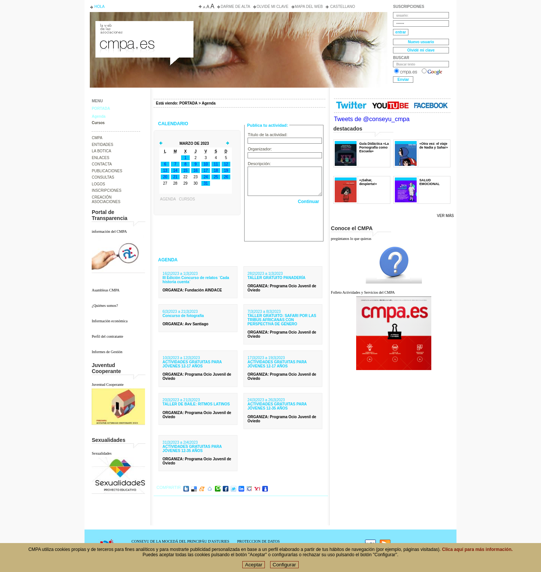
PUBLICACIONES (107, 171)
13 (165, 170)
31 (206, 183)
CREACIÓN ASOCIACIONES (106, 199)
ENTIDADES (102, 145)
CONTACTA (102, 164)
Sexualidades (102, 453)
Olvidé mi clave (273, 7)
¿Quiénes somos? (105, 305)
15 (185, 170)
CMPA (97, 138)
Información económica (109, 321)
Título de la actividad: (267, 134)
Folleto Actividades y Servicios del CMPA (363, 292)
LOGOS (98, 184)
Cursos (98, 123)
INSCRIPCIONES (106, 190)
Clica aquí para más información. (477, 549)
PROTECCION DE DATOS (258, 541)
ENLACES (100, 158)
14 (175, 170)
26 (226, 177)
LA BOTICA (101, 151)
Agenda (99, 116)
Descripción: (259, 163)
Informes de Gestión (107, 352)
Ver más (445, 216)
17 (206, 170)
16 (195, 170)
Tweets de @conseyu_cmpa (372, 119)
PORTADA (101, 108)
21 (175, 177)
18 (216, 170)
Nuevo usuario (421, 42)
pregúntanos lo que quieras (351, 239)
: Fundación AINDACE (192, 290)
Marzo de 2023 (194, 143)
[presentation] (284, 221)
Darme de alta (235, 7)
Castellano (342, 7)
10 (206, 164)
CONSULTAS (103, 177)
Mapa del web (309, 7)
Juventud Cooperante (108, 384)
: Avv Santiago (186, 324)
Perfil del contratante (107, 336)
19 (226, 170)
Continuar (308, 201)
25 (216, 177)
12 (226, 164)
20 (165, 177)
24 (206, 177)
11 (216, 164)
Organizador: (260, 149)
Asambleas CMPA (105, 290)
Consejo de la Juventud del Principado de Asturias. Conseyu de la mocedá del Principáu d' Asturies (143, 28)
